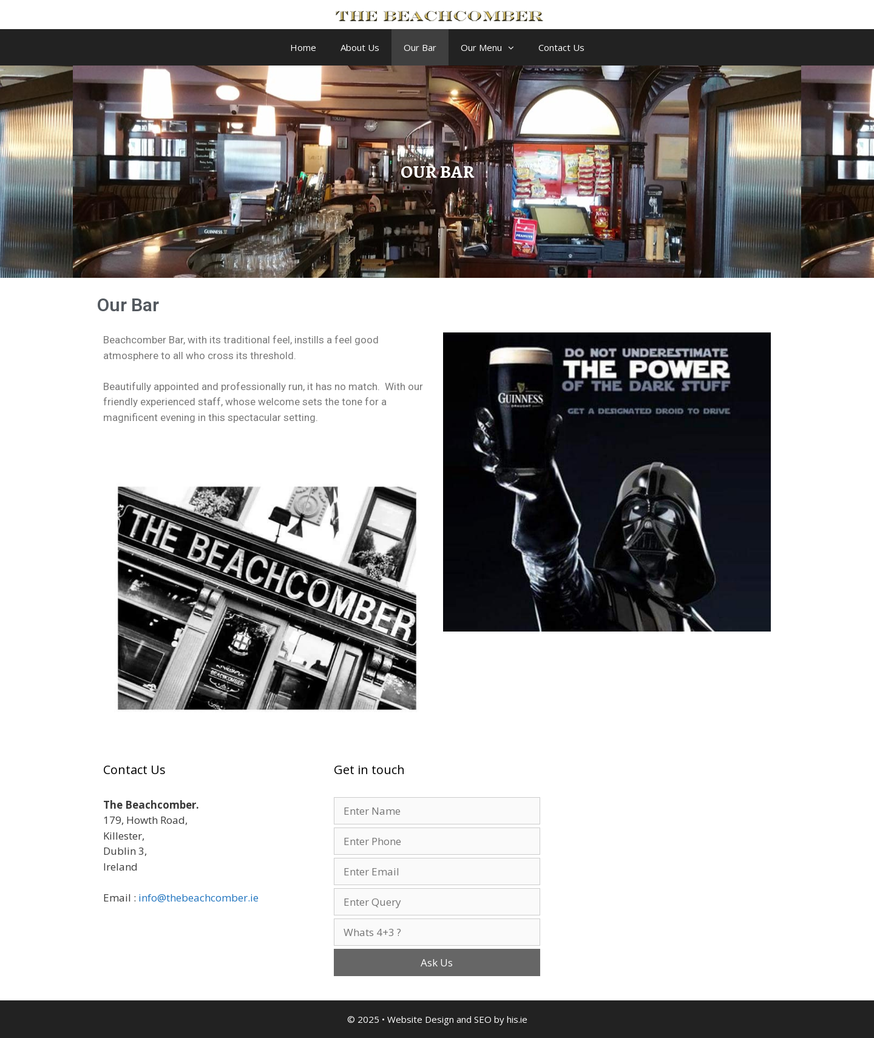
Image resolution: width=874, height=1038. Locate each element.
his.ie (517, 1019)
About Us (359, 47)
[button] (514, 47)
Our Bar (420, 47)
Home (303, 47)
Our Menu (493, 47)
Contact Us (561, 47)
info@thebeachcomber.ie (198, 898)
